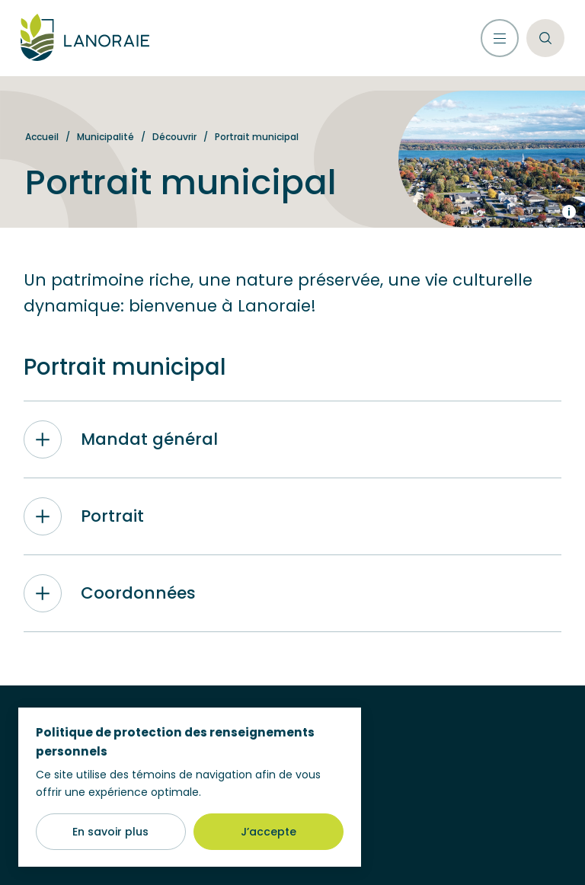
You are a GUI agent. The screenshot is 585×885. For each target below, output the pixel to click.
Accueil (42, 136)
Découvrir (174, 136)
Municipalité (105, 136)
